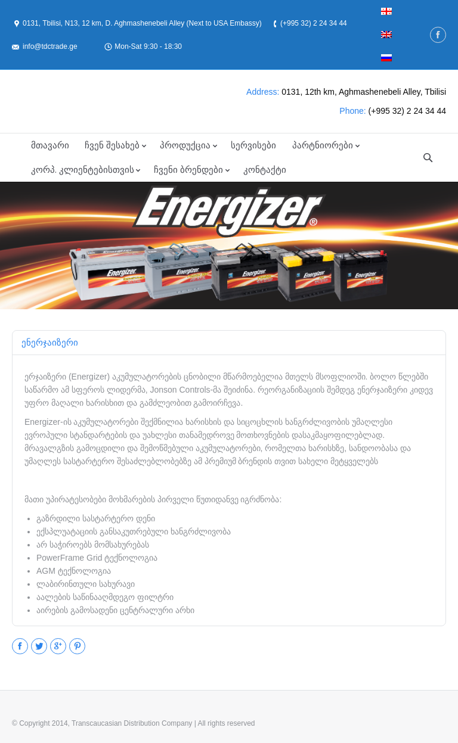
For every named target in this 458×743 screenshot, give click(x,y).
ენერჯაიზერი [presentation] (49, 342)
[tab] (50, 343)
